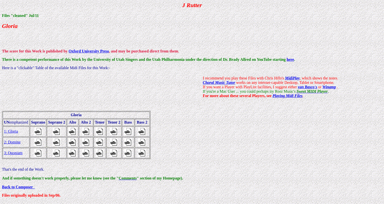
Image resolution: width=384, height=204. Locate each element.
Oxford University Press (89, 51)
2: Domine (12, 142)
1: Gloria (11, 131)
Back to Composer (17, 187)
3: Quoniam (13, 153)
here (290, 59)
